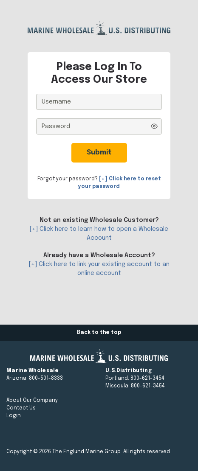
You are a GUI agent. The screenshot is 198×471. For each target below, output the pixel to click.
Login (13, 415)
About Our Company (32, 400)
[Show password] (154, 126)
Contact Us (21, 408)
